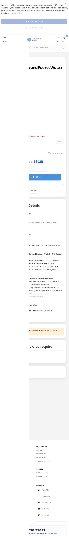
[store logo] (34, 38)
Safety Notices (7, 510)
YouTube (45, 509)
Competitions (41, 476)
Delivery (5, 492)
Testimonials (7, 514)
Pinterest (45, 515)
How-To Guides (42, 472)
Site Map (5, 457)
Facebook (46, 496)
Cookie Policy (16, 13)
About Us (5, 454)
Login (58, 41)
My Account (40, 454)
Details (34, 205)
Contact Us (6, 499)
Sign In (39, 450)
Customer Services (9, 488)
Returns (5, 495)
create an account (18, 332)
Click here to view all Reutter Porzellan (25, 296)
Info (35, 190)
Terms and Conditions (10, 476)
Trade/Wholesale (8, 461)
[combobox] (34, 48)
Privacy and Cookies (10, 472)
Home (4, 450)
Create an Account (43, 461)
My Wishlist (40, 457)
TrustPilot (45, 489)
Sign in (52, 330)
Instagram (46, 502)
